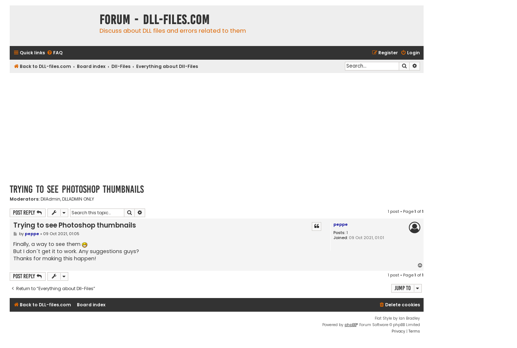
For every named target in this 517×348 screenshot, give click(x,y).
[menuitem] (55, 53)
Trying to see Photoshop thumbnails (77, 189)
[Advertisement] (217, 127)
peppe (340, 224)
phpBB (350, 325)
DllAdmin (50, 199)
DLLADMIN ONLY (78, 199)
